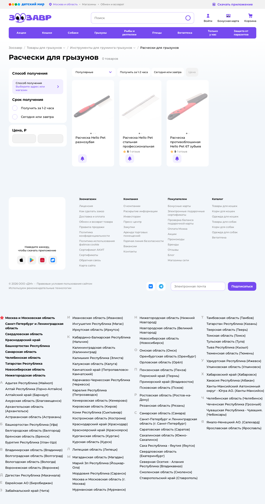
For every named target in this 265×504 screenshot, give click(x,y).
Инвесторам (132, 216)
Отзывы (173, 249)
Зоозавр (15, 48)
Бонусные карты (179, 206)
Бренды (173, 244)
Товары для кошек (224, 206)
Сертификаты (88, 255)
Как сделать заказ (91, 211)
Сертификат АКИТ (91, 249)
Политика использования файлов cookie (97, 242)
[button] (94, 72)
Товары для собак (224, 221)
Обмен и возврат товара (96, 221)
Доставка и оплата (92, 216)
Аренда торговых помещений (135, 234)
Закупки (129, 227)
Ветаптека (219, 237)
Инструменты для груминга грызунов (101, 48)
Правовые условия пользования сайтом (64, 283)
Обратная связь (90, 260)
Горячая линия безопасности (143, 241)
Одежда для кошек (225, 216)
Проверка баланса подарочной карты (181, 221)
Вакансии (130, 246)
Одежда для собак (225, 232)
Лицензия (86, 206)
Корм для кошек (223, 211)
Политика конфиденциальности (94, 234)
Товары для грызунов (44, 48)
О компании (131, 206)
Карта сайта (87, 265)
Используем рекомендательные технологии (40, 288)
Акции (172, 234)
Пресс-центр (132, 221)
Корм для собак (223, 227)
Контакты (130, 251)
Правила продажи (91, 227)
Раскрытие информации (140, 211)
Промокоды (176, 239)
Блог (171, 255)
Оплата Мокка (177, 228)
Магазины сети (178, 260)
